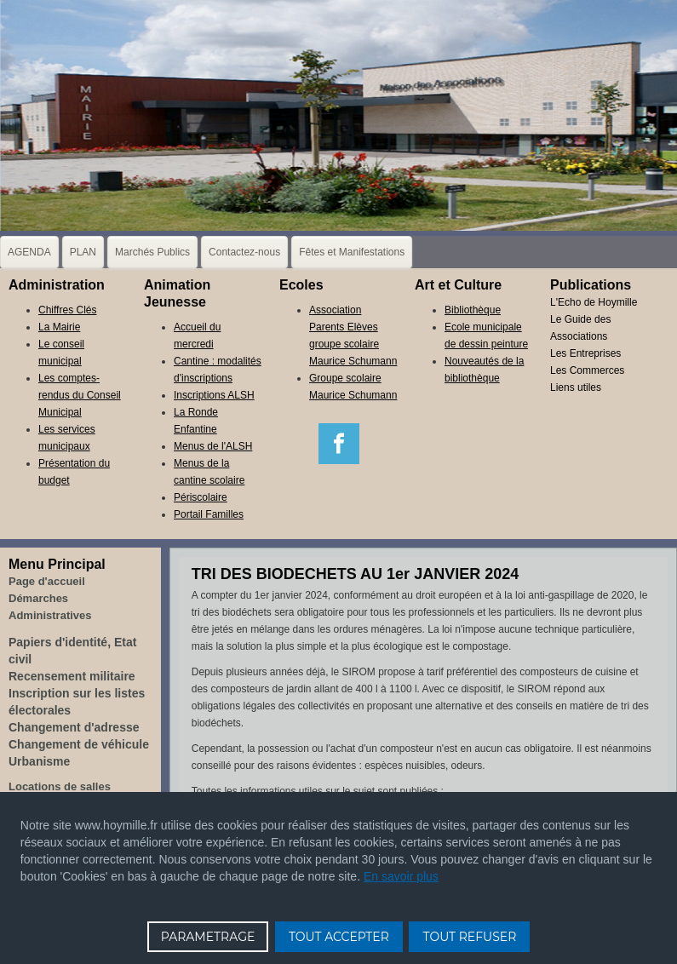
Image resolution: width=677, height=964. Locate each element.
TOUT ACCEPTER (339, 936)
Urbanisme (39, 761)
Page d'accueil (47, 581)
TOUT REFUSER (469, 936)
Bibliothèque (473, 310)
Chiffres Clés (67, 310)
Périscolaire (200, 497)
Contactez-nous (244, 252)
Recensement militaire (72, 676)
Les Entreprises (585, 353)
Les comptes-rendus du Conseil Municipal (79, 395)
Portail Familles (209, 514)
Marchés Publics (152, 252)
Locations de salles (60, 786)
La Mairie (59, 327)
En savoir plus (401, 876)
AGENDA (29, 252)
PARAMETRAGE (208, 936)
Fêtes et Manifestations (351, 252)
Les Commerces (587, 370)
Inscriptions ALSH (214, 395)
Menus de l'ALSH (213, 446)
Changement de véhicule (79, 744)
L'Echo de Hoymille (593, 302)
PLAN (83, 252)
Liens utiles (575, 387)
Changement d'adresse (74, 727)
